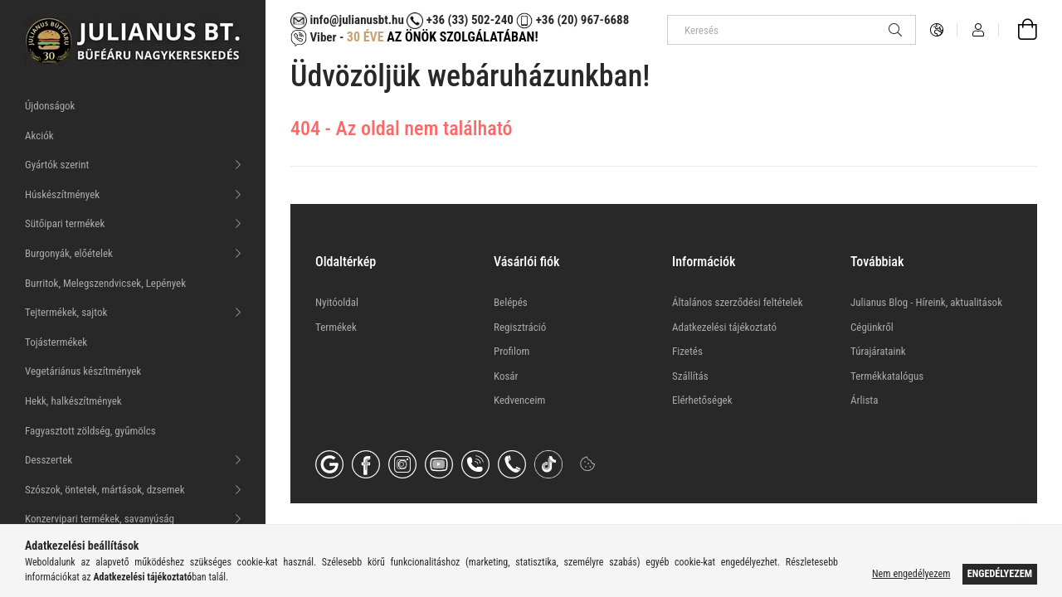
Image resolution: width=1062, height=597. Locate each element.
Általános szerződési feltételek (737, 302)
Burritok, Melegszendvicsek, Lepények (105, 283)
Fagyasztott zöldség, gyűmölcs (90, 431)
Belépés (511, 302)
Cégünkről (872, 327)
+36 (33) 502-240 (460, 19)
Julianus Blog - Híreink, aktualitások (926, 302)
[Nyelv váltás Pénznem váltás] (936, 30)
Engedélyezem (999, 574)
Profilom (511, 351)
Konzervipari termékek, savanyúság (99, 518)
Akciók (39, 135)
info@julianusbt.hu (347, 19)
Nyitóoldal (336, 302)
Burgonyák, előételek (69, 253)
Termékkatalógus (886, 376)
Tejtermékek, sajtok (66, 312)
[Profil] (978, 30)
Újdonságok (50, 106)
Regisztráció (520, 327)
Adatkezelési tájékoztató (724, 327)
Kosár (506, 376)
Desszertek (48, 460)
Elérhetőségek (702, 400)
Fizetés (687, 351)
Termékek (336, 327)
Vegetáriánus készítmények (83, 371)
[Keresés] (791, 30)
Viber (313, 37)
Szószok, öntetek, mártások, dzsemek (105, 489)
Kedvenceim (519, 400)
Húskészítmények (62, 194)
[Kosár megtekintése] (1018, 30)
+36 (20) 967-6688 (581, 19)
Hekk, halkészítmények (73, 401)
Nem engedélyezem (911, 574)
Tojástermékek (56, 342)
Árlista (864, 400)
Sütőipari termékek (65, 223)
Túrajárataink (878, 351)
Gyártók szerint (57, 164)
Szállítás (690, 376)
